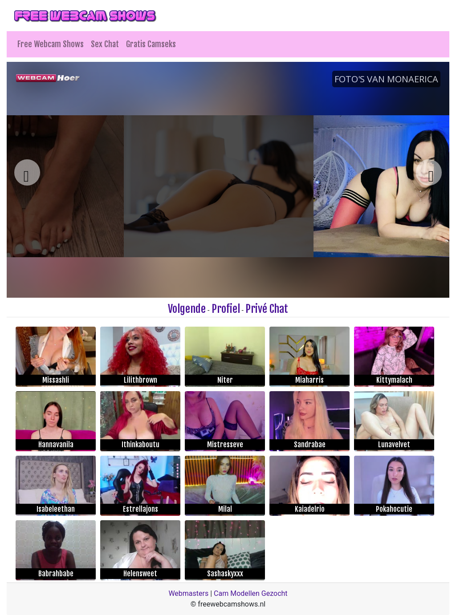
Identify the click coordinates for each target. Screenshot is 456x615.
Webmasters (188, 593)
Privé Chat (266, 309)
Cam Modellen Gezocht (251, 593)
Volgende (187, 309)
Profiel (226, 309)
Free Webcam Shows (50, 44)
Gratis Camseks (151, 44)
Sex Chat (105, 44)
